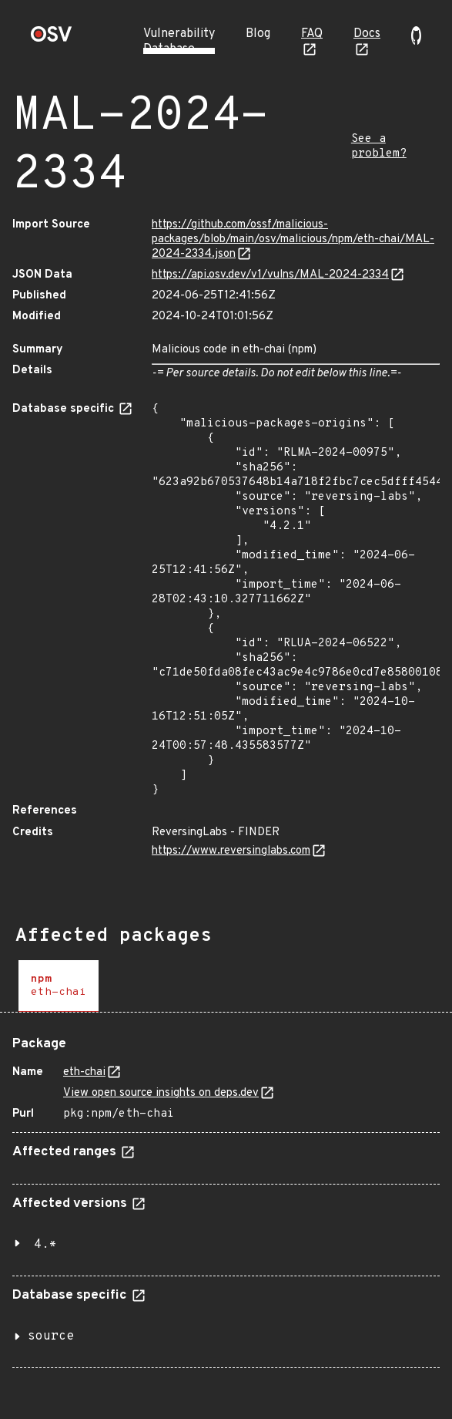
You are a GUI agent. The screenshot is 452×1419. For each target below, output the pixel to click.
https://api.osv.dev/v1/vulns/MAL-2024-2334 (270, 275)
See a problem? (379, 146)
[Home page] (51, 39)
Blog (258, 34)
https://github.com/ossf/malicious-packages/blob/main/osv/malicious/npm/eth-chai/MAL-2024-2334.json (293, 239)
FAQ (312, 34)
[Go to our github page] (416, 41)
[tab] (58, 986)
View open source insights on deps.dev (161, 1093)
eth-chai (84, 1072)
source (51, 1336)
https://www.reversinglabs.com (231, 851)
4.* (45, 1244)
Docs (366, 34)
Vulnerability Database (179, 41)
